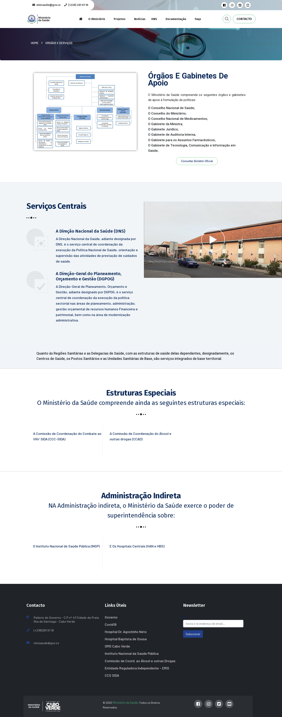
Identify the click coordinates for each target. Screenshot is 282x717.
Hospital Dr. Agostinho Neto (126, 631)
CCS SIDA (112, 675)
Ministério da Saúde (125, 702)
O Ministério (96, 19)
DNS (154, 19)
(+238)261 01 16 (44, 630)
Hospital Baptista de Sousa (126, 639)
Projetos (120, 19)
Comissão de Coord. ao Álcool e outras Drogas (140, 661)
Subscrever (193, 634)
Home (35, 43)
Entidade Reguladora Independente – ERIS (137, 668)
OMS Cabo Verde (117, 646)
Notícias (140, 19)
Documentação (176, 19)
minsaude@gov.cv (46, 643)
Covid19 (111, 624)
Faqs (198, 19)
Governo (111, 617)
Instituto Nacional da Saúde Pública (132, 653)
